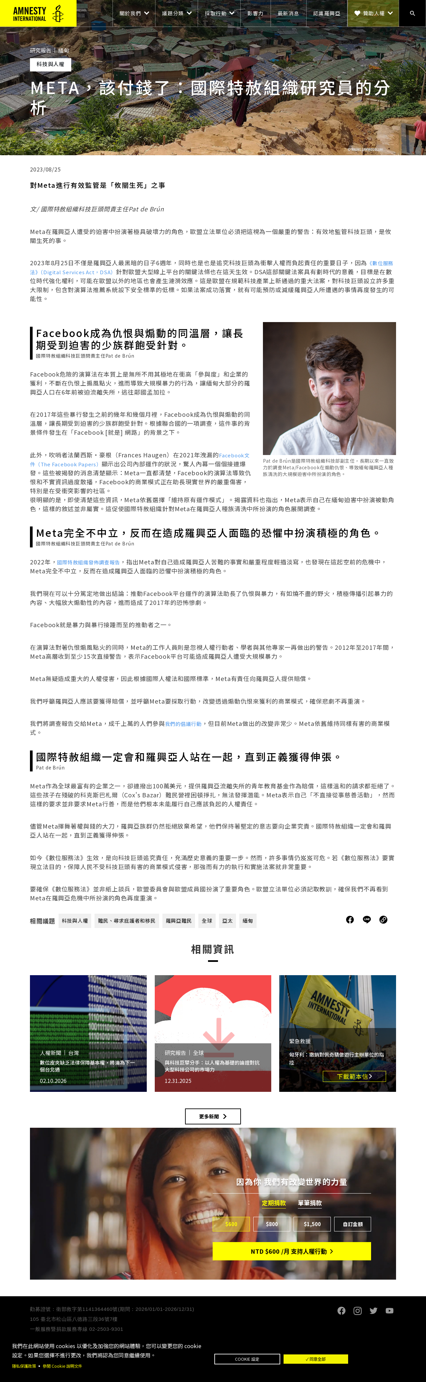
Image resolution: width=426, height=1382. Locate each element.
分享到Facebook (350, 920)
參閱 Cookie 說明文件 (69, 1365)
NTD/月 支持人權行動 (289, 1258)
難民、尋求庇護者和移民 (137, 920)
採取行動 (216, 13)
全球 (230, 920)
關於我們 (130, 13)
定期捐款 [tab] (274, 1209)
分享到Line (368, 920)
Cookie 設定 (265, 1358)
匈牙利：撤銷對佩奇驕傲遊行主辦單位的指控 (337, 1058)
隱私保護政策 (26, 1365)
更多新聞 (209, 1119)
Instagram (357, 1317)
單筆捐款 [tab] (310, 1209)
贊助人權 (374, 13)
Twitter (373, 1317)
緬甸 (275, 920)
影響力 (255, 13)
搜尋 (412, 13)
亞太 (252, 920)
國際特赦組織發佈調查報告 (94, 561)
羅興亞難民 (198, 920)
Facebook (341, 1317)
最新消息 (289, 13)
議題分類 (173, 13)
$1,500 (312, 1230)
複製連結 (383, 920)
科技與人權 (78, 920)
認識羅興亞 (327, 13)
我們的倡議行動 (187, 723)
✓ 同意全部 (368, 1358)
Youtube (389, 1317)
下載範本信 (352, 1076)
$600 (231, 1230)
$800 (272, 1230)
